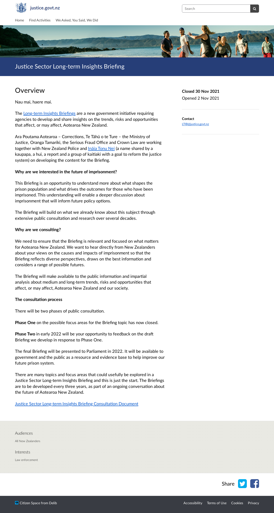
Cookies (237, 503)
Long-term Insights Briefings (49, 113)
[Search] (254, 8)
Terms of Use (216, 503)
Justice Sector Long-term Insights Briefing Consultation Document (76, 403)
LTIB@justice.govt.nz (195, 124)
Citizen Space (30, 503)
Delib (53, 503)
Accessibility (192, 503)
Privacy (253, 503)
